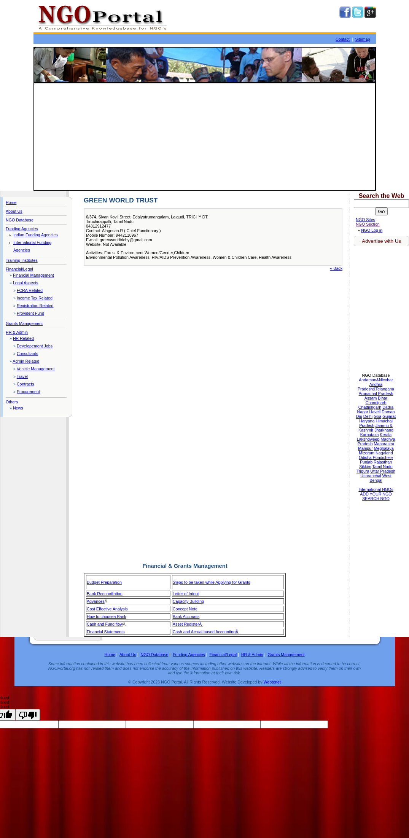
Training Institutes (22, 260)
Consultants (27, 353)
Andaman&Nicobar (376, 380)
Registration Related (35, 305)
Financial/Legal (19, 269)
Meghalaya (384, 448)
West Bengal (380, 478)
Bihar (382, 398)
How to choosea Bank (106, 616)
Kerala (385, 434)
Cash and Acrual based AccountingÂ (206, 631)
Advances (96, 601)
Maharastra (384, 443)
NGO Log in (371, 230)
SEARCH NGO (376, 498)
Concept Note (185, 609)
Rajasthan (383, 462)
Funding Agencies (22, 228)
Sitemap (362, 39)
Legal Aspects (25, 282)
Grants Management (24, 323)
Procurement (28, 391)
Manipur (365, 448)
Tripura (362, 471)
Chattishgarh (369, 407)
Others (12, 402)
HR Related (23, 338)
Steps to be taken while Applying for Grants (211, 582)
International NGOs (375, 489)
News (18, 408)
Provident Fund (30, 313)
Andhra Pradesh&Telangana (376, 386)
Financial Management (33, 275)
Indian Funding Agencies (35, 235)
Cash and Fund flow (105, 624)
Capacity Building (188, 601)
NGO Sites (365, 219)
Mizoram (366, 453)
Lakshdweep (368, 439)
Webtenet (271, 682)
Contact (343, 39)
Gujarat (389, 416)
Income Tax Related (35, 298)
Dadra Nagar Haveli (375, 409)
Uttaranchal (370, 475)
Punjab (366, 462)
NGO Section (368, 224)
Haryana (366, 421)
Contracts (25, 384)
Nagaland (384, 453)
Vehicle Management (36, 368)
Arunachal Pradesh (376, 393)
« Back (336, 268)
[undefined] (28, 714)
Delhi (367, 416)
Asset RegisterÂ (188, 624)
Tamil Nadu (382, 466)
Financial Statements (106, 631)
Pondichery (383, 457)
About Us (14, 211)
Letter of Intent (186, 593)
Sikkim (365, 466)
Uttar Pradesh (382, 471)
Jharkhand (383, 430)
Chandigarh (375, 402)
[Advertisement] (204, 136)
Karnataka (369, 434)
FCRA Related (30, 290)
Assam (370, 398)
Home (11, 202)
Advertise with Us (381, 241)
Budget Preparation (104, 582)
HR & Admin (17, 332)
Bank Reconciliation (105, 593)
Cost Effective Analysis (107, 609)
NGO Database (19, 220)
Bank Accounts (186, 616)
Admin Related (26, 361)
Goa (377, 416)
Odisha (366, 457)
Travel (22, 376)
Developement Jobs (35, 346)
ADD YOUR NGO (375, 494)
